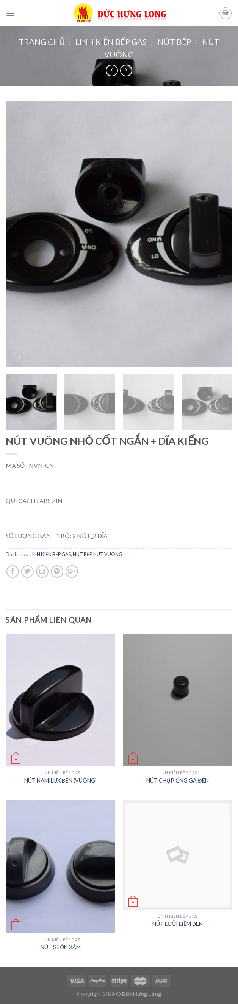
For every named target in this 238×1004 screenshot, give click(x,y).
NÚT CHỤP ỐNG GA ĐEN (177, 780)
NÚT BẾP (174, 41)
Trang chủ (42, 41)
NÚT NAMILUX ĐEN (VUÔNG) (60, 780)
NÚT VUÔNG (107, 554)
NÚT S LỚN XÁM (61, 947)
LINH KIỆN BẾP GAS (111, 41)
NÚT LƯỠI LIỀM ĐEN (177, 923)
